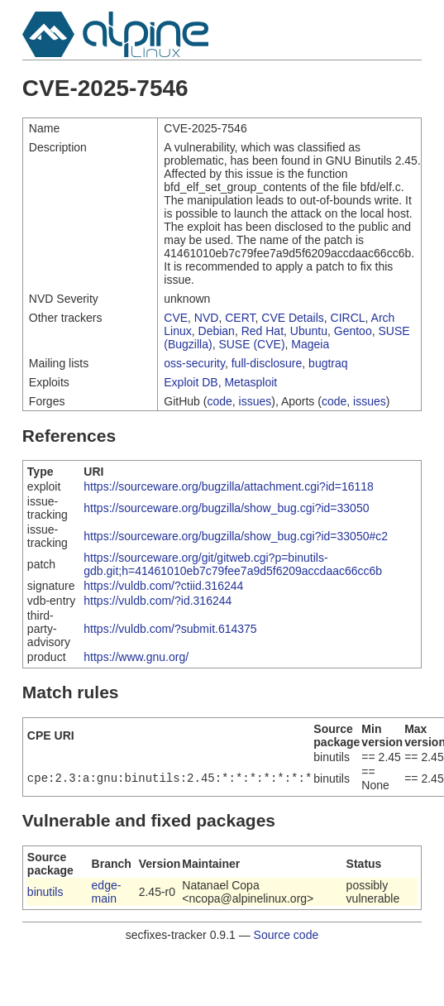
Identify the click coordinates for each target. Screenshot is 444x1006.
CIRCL (348, 317)
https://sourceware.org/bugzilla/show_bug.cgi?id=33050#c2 (236, 536)
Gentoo (353, 331)
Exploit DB (190, 382)
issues (255, 401)
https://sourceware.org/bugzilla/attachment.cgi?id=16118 (229, 486)
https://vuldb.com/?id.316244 (158, 600)
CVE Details (292, 317)
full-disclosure (267, 363)
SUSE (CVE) (251, 344)
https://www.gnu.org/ (136, 656)
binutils (45, 891)
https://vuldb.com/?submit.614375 (170, 628)
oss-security (194, 363)
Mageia (310, 344)
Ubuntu (308, 331)
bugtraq (327, 363)
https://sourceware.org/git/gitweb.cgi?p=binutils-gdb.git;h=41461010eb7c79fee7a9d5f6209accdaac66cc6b (233, 564)
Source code (286, 934)
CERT (240, 317)
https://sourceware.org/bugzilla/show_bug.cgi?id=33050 (226, 508)
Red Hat (262, 331)
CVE (176, 317)
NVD (206, 317)
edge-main (107, 892)
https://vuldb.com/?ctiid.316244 (163, 585)
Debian (216, 331)
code (219, 401)
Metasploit (250, 382)
